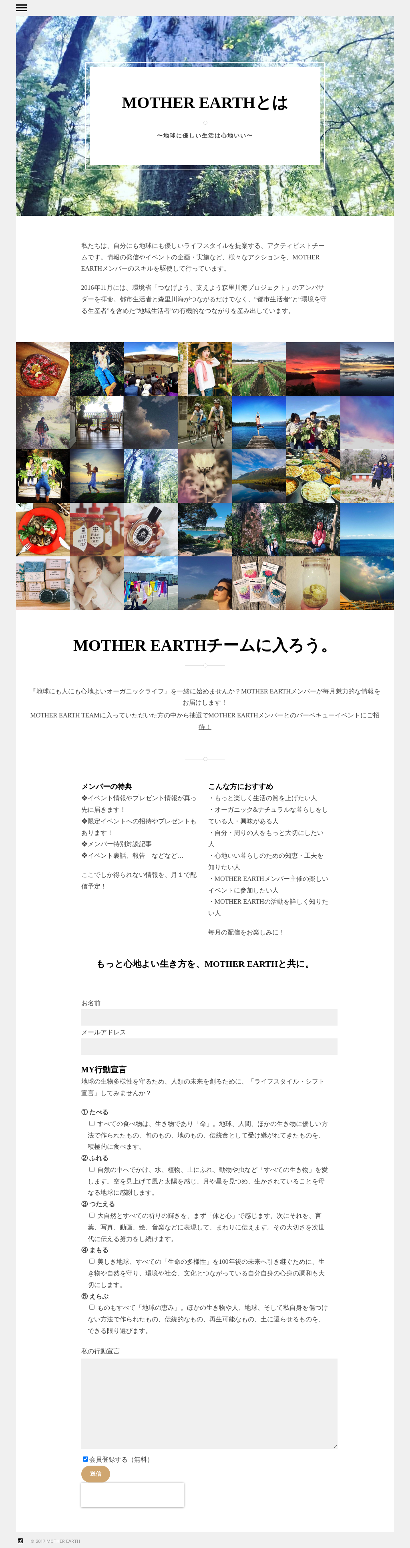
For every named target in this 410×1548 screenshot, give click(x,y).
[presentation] (132, 1495)
